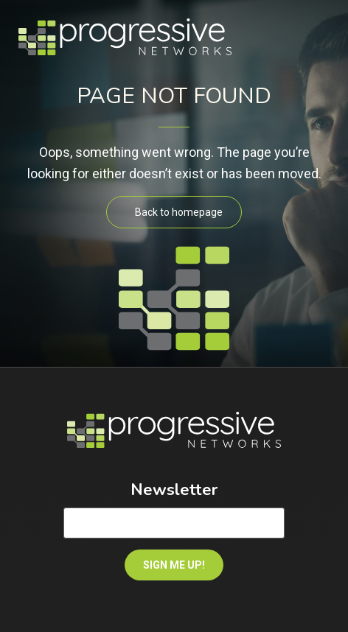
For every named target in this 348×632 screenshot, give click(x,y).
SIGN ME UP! (174, 565)
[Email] (174, 523)
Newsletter (174, 490)
